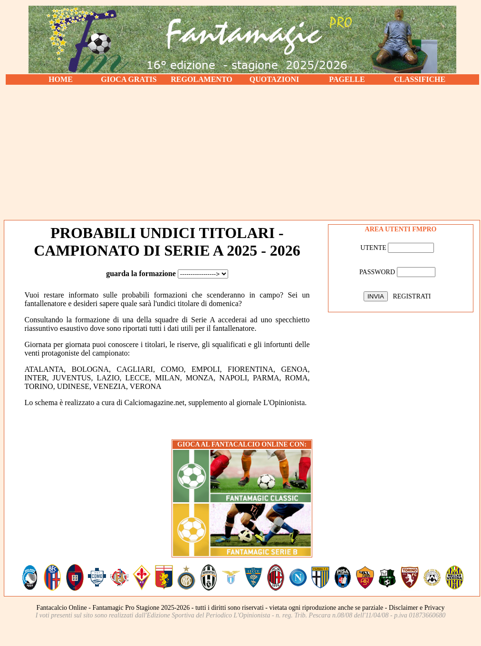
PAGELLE (347, 79)
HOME (60, 79)
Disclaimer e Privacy (416, 607)
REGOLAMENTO (201, 79)
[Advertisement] (242, 152)
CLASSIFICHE (419, 79)
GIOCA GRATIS (129, 79)
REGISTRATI (412, 296)
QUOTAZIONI (274, 79)
